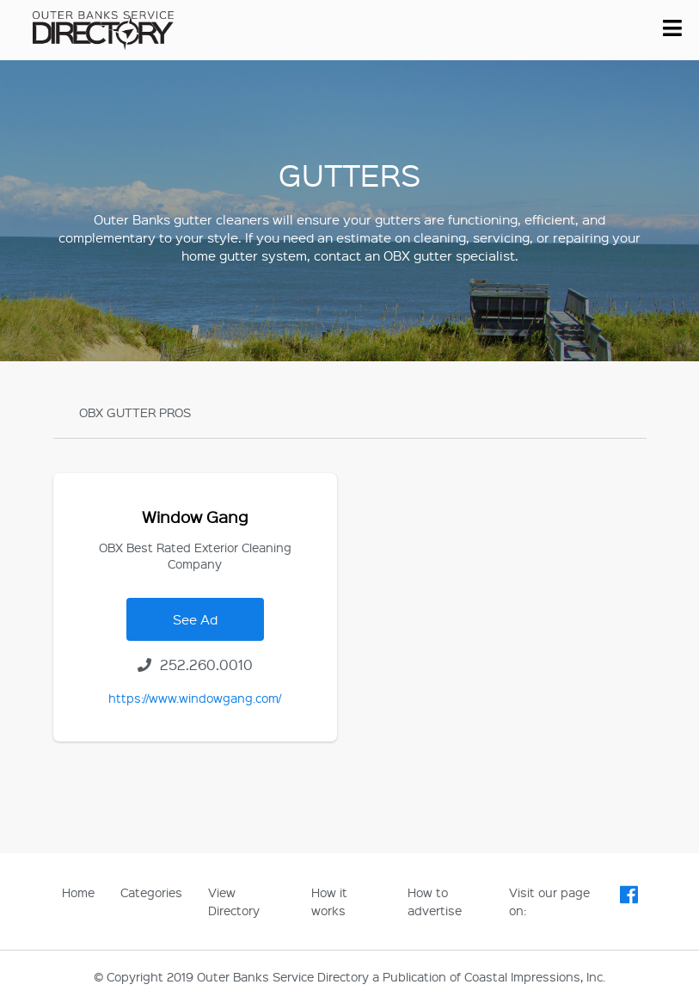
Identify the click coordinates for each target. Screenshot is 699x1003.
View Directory (234, 901)
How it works (329, 901)
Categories (151, 892)
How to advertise (435, 901)
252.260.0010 (195, 664)
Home (78, 892)
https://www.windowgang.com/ (194, 697)
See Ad (195, 619)
